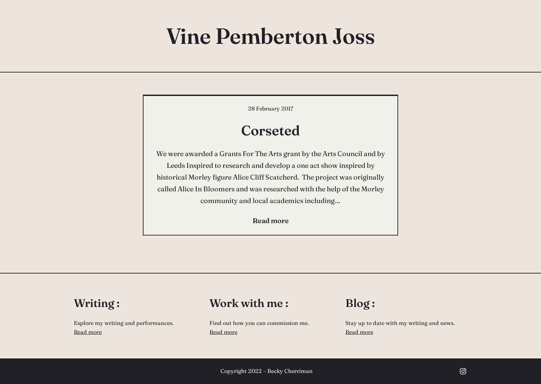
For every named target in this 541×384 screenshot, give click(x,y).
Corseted (270, 130)
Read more (88, 331)
